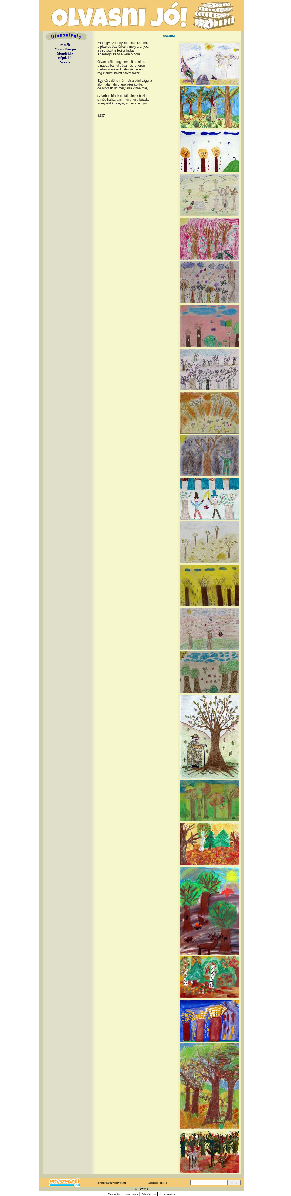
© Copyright (142, 1188)
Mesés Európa (65, 49)
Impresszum (131, 1193)
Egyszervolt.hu (167, 1193)
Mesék (65, 45)
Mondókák (65, 53)
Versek (65, 62)
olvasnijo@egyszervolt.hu (111, 1182)
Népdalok (65, 58)
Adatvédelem (148, 1193)
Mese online (114, 1193)
